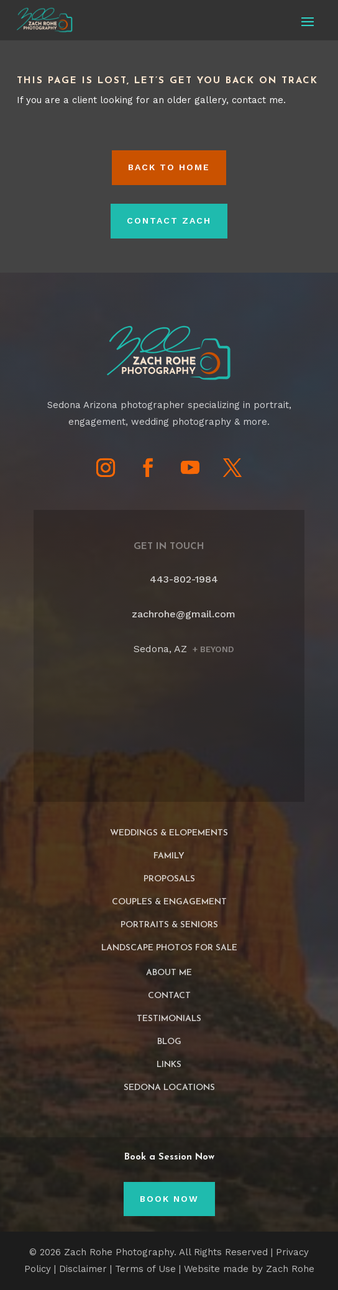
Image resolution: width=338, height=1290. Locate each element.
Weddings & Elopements (169, 833)
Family (169, 856)
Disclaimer (83, 1268)
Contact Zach (169, 220)
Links (169, 1065)
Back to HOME (169, 167)
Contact (169, 996)
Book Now (169, 1199)
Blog (169, 1042)
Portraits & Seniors (169, 925)
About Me (169, 973)
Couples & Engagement (169, 902)
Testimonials (169, 1019)
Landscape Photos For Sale (169, 948)
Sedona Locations (169, 1087)
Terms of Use (145, 1268)
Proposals (169, 879)
